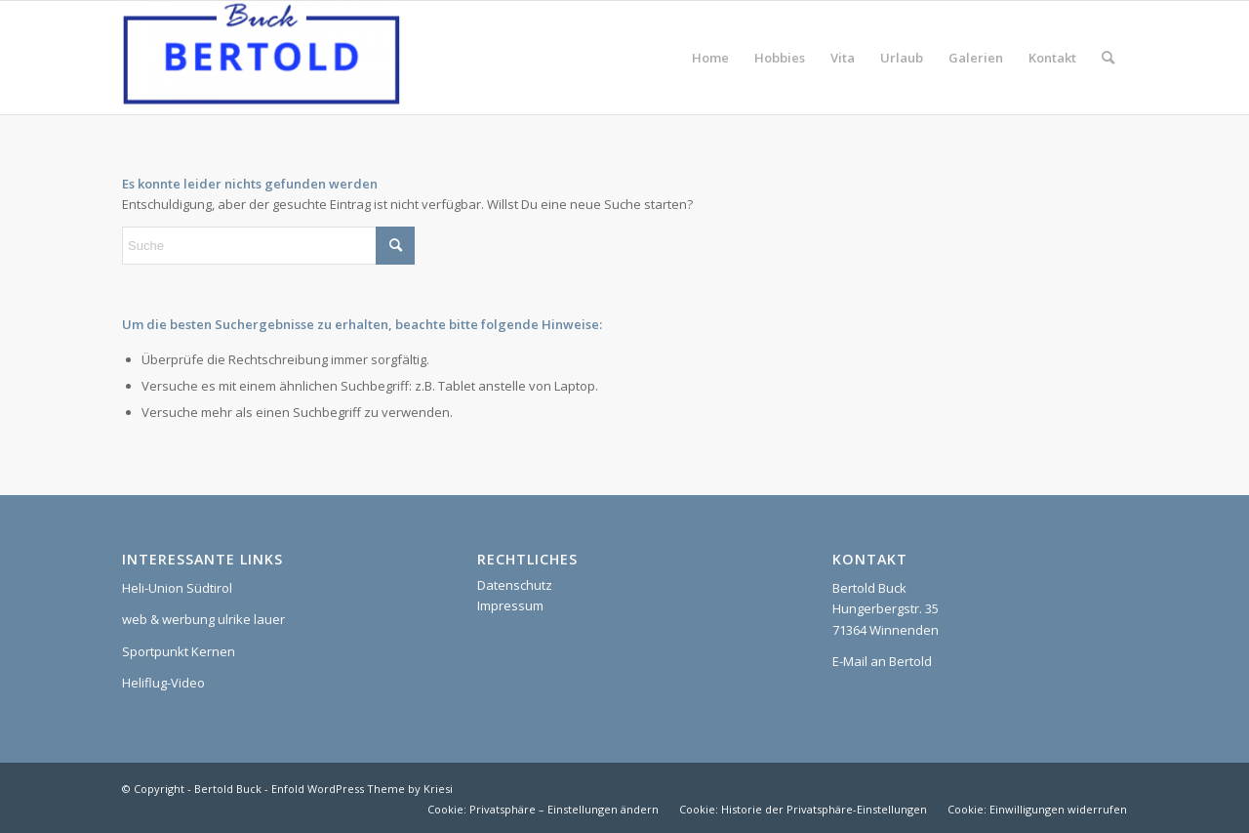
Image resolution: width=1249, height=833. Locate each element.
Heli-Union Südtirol (177, 588)
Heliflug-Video (163, 682)
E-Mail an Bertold (882, 661)
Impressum (510, 605)
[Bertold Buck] (261, 57)
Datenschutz (514, 585)
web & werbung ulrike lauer (203, 619)
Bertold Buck (228, 788)
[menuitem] (710, 57)
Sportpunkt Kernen (178, 651)
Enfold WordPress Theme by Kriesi (362, 788)
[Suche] (1108, 57)
